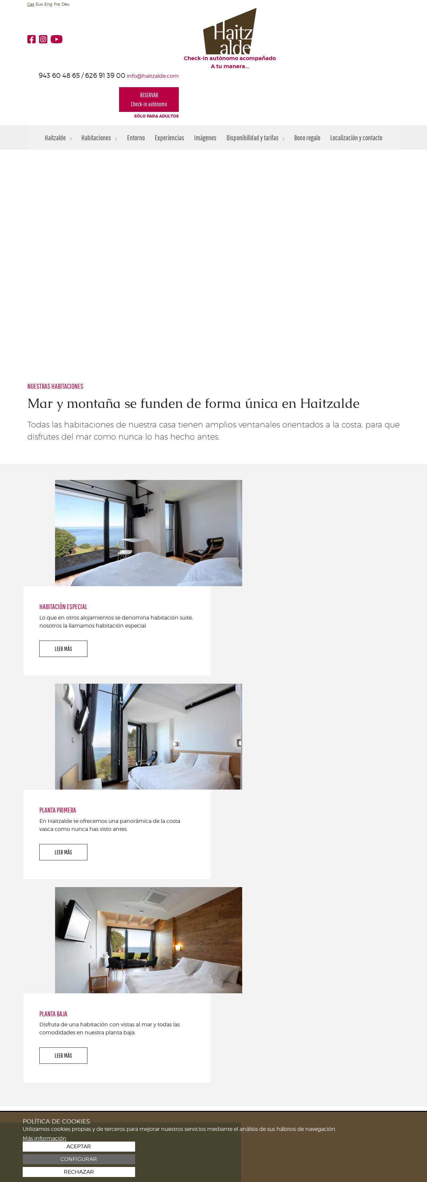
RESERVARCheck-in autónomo (370, 45)
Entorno (136, 88)
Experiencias (169, 88)
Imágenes (205, 88)
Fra (57, 4)
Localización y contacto (356, 88)
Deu (66, 4)
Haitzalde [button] (58, 88)
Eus (39, 4)
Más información (44, 1171)
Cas (30, 4)
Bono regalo (307, 88)
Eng (48, 4)
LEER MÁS (253, 501)
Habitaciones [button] (99, 88)
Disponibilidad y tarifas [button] (255, 88)
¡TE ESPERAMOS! (371, 996)
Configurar (365, 1159)
